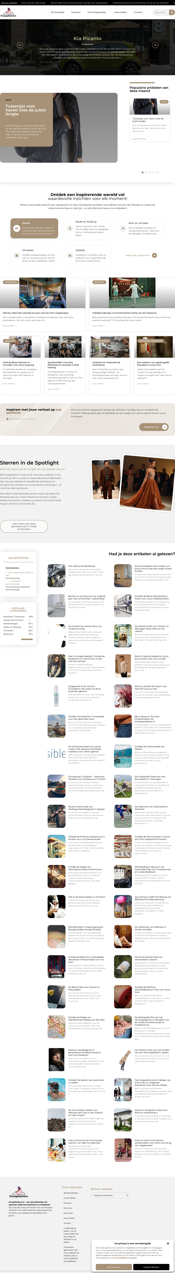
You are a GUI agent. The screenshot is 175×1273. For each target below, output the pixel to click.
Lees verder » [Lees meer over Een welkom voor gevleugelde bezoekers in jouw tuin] (143, 383)
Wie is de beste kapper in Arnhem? (86, 897)
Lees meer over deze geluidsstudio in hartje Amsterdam (24, 526)
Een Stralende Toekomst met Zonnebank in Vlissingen (150, 777)
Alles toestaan (114, 1267)
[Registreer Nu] (164, 427)
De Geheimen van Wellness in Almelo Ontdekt (150, 928)
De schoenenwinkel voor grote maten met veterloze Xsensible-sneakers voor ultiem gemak (85, 749)
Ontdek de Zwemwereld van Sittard (150, 747)
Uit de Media (70, 1198)
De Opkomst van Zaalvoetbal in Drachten (151, 807)
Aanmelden (120, 12)
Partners (75, 12)
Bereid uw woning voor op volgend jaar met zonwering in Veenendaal (86, 597)
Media (26, 223)
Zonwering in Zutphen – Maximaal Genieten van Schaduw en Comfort (86, 777)
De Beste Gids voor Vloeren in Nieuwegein (84, 988)
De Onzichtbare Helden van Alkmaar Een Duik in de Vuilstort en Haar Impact (85, 1112)
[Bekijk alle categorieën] (154, 255)
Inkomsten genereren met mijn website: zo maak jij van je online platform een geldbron (71, 1254)
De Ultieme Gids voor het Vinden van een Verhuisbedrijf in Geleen (152, 1051)
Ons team (68, 1213)
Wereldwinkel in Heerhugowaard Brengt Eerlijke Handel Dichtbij (85, 928)
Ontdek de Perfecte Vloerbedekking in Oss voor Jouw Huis (152, 989)
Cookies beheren (151, 1267)
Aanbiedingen (87, 44)
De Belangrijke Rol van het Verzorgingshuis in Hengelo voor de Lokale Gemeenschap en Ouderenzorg (152, 1021)
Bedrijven (8, 634)
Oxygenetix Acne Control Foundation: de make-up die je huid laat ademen (84, 689)
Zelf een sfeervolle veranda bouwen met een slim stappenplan (84, 3)
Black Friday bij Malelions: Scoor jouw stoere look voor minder (152, 657)
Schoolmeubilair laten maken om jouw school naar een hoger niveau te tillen (153, 568)
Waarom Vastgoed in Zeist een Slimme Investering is (151, 1111)
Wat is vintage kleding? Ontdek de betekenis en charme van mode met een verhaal (86, 659)
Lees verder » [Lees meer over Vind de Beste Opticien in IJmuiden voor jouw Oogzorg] (9, 383)
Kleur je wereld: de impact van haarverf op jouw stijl (151, 687)
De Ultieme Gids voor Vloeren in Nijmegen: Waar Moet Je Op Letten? (152, 629)
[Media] (16, 228)
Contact (138, 12)
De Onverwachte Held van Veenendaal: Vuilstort (148, 958)
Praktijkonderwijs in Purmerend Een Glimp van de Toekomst (146, 3)
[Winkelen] (16, 255)
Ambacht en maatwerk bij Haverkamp (106, 363)
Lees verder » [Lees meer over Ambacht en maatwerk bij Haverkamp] (98, 383)
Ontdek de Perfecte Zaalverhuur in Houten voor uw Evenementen (86, 838)
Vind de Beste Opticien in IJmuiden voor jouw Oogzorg (18, 363)
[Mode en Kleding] (69, 228)
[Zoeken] (172, 12)
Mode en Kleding (86, 221)
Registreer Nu (151, 427)
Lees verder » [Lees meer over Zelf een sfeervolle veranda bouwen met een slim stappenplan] (9, 326)
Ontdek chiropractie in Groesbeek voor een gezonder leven (86, 717)
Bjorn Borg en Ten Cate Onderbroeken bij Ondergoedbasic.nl (147, 719)
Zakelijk (80, 250)
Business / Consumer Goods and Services (14, 618)
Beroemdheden (71, 1193)
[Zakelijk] (69, 255)
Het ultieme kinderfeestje (81, 566)
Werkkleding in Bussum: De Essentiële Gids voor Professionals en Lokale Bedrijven (153, 869)
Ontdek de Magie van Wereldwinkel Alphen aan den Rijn (86, 1018)
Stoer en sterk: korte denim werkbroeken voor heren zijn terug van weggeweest (153, 1143)
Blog (9, 100)
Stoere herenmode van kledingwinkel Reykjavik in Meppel (86, 807)
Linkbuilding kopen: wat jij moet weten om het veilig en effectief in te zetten (71, 1235)
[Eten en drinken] (123, 228)
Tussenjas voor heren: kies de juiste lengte (31, 3)
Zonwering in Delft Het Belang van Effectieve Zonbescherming (153, 898)
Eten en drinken (138, 223)
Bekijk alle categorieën (138, 255)
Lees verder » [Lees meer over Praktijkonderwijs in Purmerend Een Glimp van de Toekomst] (98, 326)
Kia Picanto (88, 38)
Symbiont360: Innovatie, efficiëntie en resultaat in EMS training (63, 365)
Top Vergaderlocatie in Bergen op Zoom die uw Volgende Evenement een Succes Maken (152, 1082)
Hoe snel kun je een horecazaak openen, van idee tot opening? (85, 1141)
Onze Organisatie (97, 12)
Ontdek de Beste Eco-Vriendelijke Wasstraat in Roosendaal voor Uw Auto (86, 959)
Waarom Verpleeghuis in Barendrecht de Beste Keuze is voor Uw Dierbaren (84, 1052)
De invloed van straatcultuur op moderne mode (85, 627)
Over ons (68, 1208)
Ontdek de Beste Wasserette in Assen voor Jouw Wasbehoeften (152, 597)
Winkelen (28, 250)
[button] (168, 1243)
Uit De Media (57, 12)
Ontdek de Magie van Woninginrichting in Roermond (85, 868)
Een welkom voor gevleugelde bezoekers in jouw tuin (153, 363)
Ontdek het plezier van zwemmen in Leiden (86, 1081)
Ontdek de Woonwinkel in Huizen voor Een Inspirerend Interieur (152, 838)
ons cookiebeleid (120, 1258)
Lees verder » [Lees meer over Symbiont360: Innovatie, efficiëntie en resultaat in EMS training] (54, 389)
